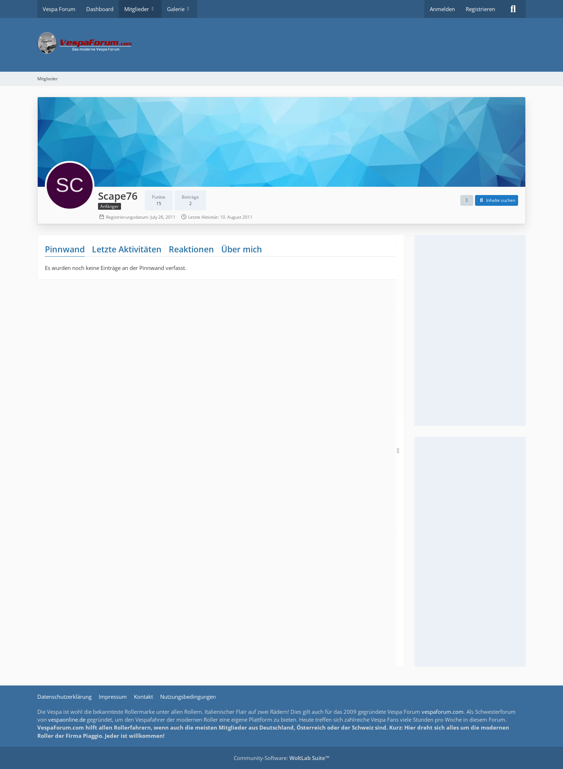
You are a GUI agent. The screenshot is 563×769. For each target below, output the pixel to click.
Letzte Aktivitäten (127, 249)
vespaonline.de (66, 719)
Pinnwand (65, 249)
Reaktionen (191, 249)
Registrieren (480, 9)
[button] (466, 200)
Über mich (241, 249)
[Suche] (513, 9)
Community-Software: (282, 757)
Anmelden (442, 9)
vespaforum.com (443, 711)
